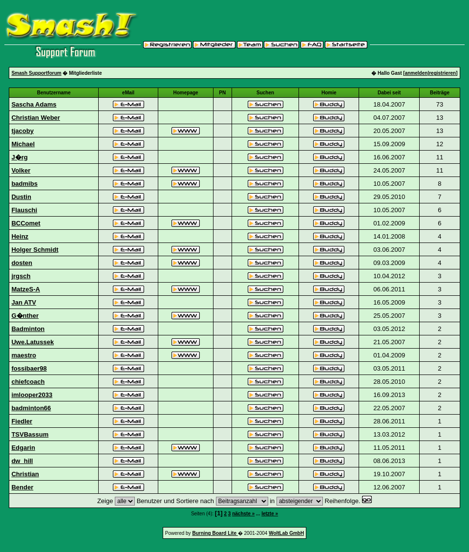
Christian (25, 474)
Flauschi (24, 210)
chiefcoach (27, 381)
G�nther (25, 315)
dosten (21, 262)
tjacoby (22, 130)
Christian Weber (35, 117)
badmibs (24, 183)
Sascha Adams (33, 104)
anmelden (416, 73)
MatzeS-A (25, 289)
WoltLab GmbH (286, 533)
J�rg (19, 157)
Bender (22, 487)
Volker (20, 170)
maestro (23, 355)
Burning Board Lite (214, 533)
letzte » (269, 513)
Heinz (19, 236)
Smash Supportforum (36, 73)
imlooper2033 (31, 394)
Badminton (27, 328)
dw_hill (22, 460)
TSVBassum (29, 434)
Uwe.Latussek (32, 342)
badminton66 (31, 408)
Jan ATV (23, 302)
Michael (23, 144)
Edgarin (23, 447)
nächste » (243, 513)
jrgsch (20, 276)
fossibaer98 (28, 368)
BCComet (25, 223)
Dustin (21, 196)
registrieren (442, 73)
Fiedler (21, 421)
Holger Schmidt (34, 249)
